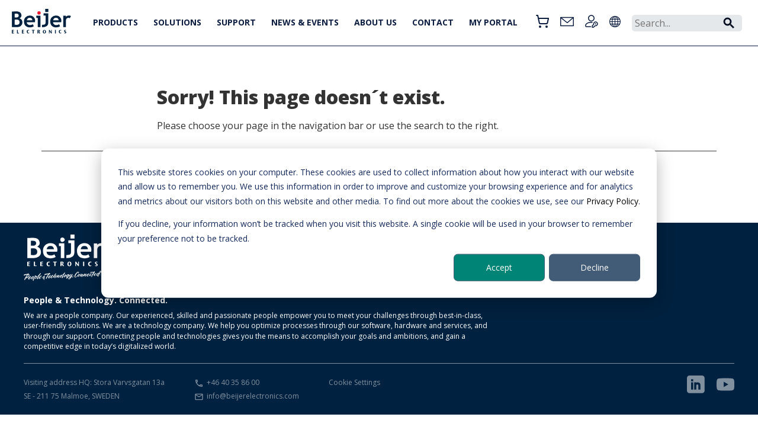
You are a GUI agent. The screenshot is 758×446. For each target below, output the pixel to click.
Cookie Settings (354, 382)
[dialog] (379, 223)
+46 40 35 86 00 (233, 382)
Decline (594, 267)
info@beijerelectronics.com (253, 396)
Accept (499, 267)
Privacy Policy (612, 200)
